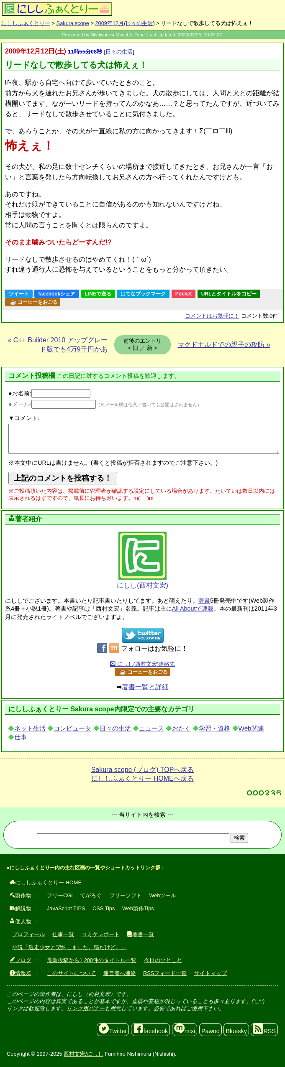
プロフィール (28, 934)
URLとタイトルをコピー (229, 294)
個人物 (20, 921)
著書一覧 (140, 934)
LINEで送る (98, 294)
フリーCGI (60, 895)
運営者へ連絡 (119, 973)
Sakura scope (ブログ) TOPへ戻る (142, 769)
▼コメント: (23, 418)
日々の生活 (139, 23)
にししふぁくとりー (25, 23)
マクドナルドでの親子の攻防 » (223, 344)
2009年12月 (109, 23)
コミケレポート (101, 934)
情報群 (20, 973)
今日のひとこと (163, 960)
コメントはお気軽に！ (212, 316)
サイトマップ (210, 973)
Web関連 (251, 728)
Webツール (162, 895)
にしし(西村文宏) (142, 560)
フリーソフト (125, 895)
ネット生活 (30, 728)
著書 (204, 600)
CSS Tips (103, 908)
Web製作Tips (138, 908)
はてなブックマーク (143, 294)
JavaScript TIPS (66, 908)
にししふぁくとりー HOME (46, 882)
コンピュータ (72, 728)
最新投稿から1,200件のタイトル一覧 (91, 960)
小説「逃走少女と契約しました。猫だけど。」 (69, 947)
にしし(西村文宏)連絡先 (142, 664)
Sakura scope (72, 23)
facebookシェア (56, 294)
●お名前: (49, 393)
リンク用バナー (86, 1008)
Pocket (183, 294)
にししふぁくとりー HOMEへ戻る (142, 778)
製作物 (20, 895)
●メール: (52, 404)
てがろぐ (91, 895)
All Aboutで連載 (192, 608)
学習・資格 (214, 728)
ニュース (151, 728)
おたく (181, 728)
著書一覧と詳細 (145, 686)
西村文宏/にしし (83, 1054)
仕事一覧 (63, 934)
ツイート (19, 294)
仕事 (20, 737)
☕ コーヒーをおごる (34, 302)
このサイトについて (71, 973)
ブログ (20, 960)
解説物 (20, 908)
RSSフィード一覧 (165, 973)
